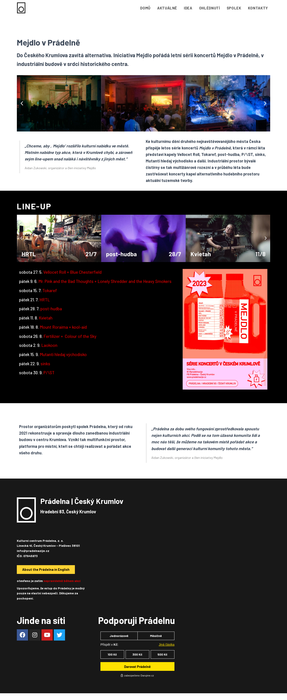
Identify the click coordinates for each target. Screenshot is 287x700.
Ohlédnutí (209, 8)
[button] (22, 103)
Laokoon (49, 345)
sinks (45, 363)
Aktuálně (167, 8)
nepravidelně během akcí (61, 581)
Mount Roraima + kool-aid (63, 327)
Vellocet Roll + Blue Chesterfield (72, 272)
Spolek (234, 8)
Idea (188, 8)
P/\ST (48, 372)
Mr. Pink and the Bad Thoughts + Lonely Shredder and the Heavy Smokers (105, 281)
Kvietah (45, 317)
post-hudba (51, 308)
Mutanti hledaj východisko (64, 354)
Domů (145, 8)
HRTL (44, 299)
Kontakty (258, 8)
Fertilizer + (70, 336)
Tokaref (49, 290)
